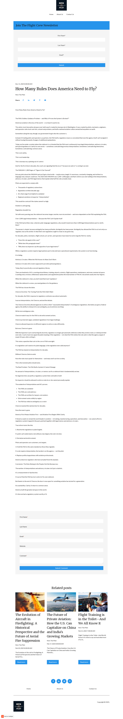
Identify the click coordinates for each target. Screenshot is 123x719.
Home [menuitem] (29, 689)
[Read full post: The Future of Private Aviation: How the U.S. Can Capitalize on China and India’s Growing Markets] (61, 602)
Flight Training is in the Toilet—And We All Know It (92, 619)
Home (51, 14)
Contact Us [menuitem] (93, 689)
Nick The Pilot (20, 95)
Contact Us (70, 14)
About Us (60, 14)
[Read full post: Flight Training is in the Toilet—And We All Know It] (93, 602)
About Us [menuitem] (60, 689)
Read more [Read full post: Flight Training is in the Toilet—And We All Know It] (84, 662)
